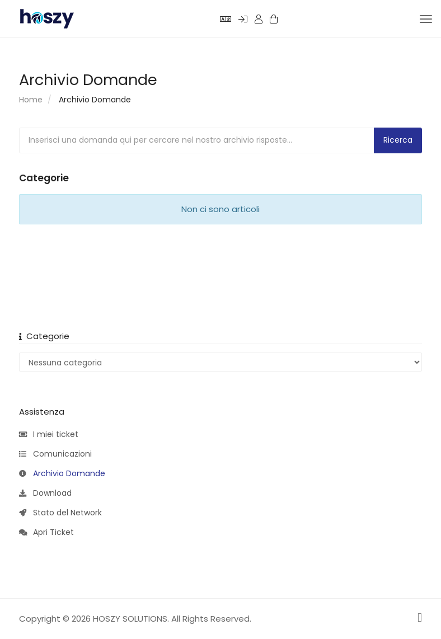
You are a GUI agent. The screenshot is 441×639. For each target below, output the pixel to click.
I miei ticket (48, 434)
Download (45, 493)
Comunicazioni (55, 454)
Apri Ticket (46, 532)
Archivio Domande (62, 474)
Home (31, 99)
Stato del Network (60, 513)
